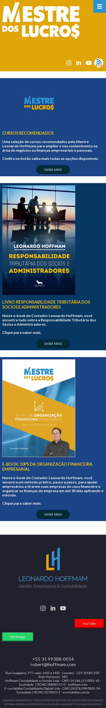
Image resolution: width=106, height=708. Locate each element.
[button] (53, 169)
